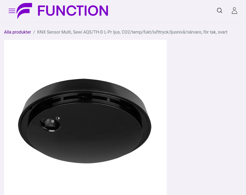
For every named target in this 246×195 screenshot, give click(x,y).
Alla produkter (17, 32)
